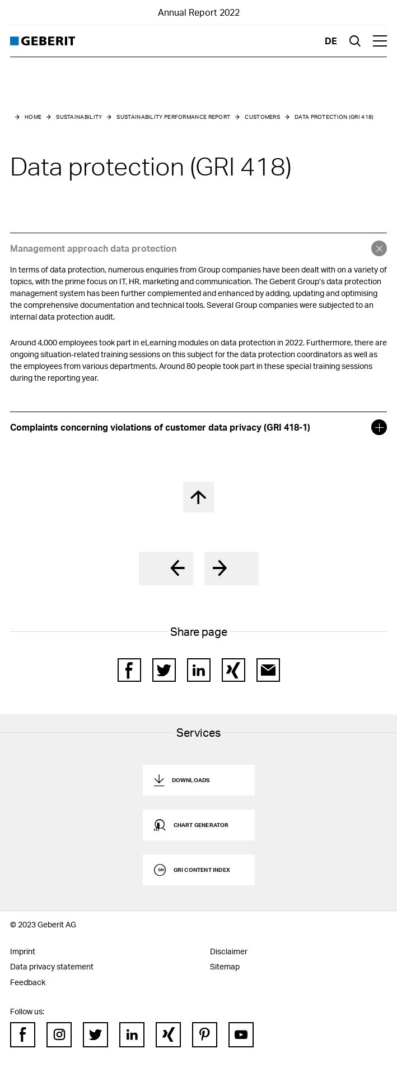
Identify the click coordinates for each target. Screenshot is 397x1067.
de (331, 41)
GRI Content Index (202, 869)
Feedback (27, 982)
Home (33, 116)
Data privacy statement (52, 966)
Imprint (22, 951)
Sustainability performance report (173, 116)
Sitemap (225, 966)
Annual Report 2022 (199, 12)
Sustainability (79, 116)
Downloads (191, 780)
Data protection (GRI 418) (334, 116)
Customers (262, 116)
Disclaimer (228, 951)
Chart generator (201, 824)
